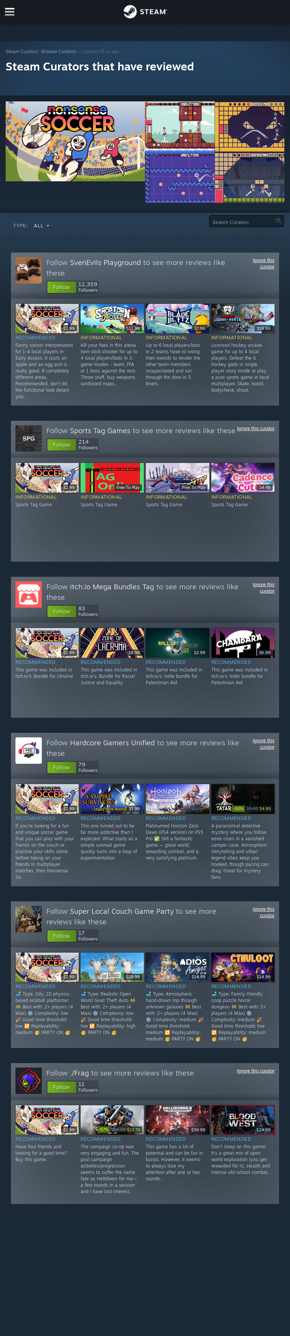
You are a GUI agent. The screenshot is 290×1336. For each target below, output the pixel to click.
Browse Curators (59, 51)
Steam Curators (22, 51)
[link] (252, 809)
